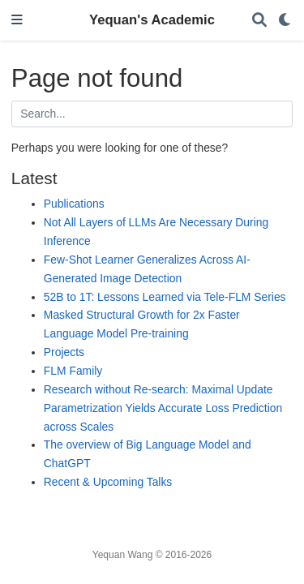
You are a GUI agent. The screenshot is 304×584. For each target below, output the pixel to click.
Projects (64, 352)
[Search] (259, 20)
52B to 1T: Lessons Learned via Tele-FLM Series (165, 296)
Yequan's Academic (152, 20)
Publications (74, 203)
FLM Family (73, 370)
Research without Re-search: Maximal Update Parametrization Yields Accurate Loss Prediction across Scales (163, 408)
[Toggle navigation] (17, 20)
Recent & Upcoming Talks (108, 481)
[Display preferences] (285, 20)
